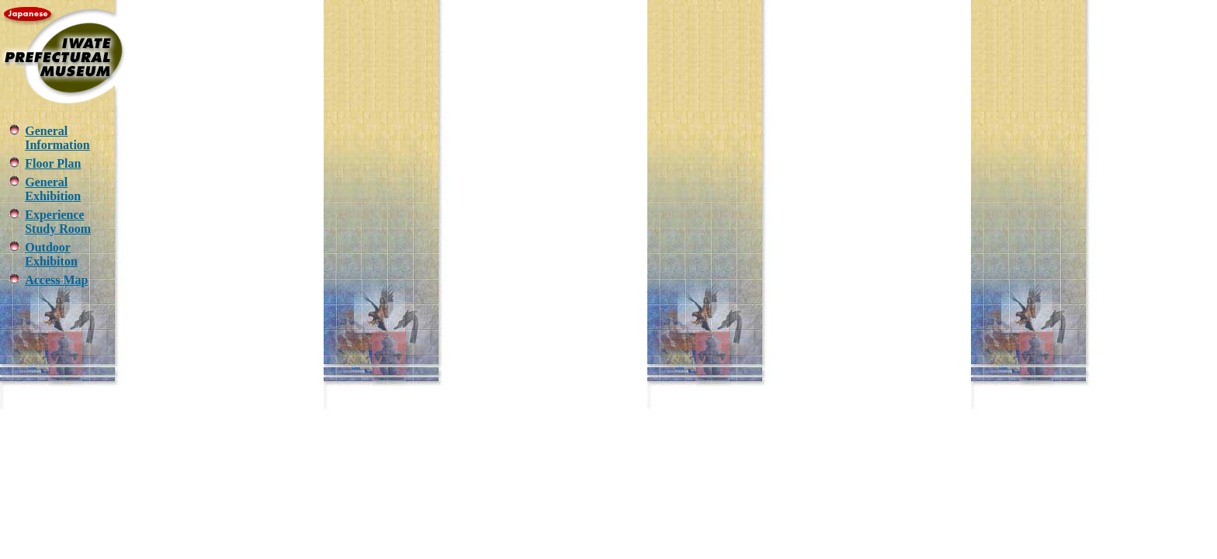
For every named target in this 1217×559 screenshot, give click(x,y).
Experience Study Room (58, 221)
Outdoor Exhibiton (51, 254)
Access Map (56, 279)
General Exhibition (53, 189)
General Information (57, 137)
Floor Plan (53, 163)
